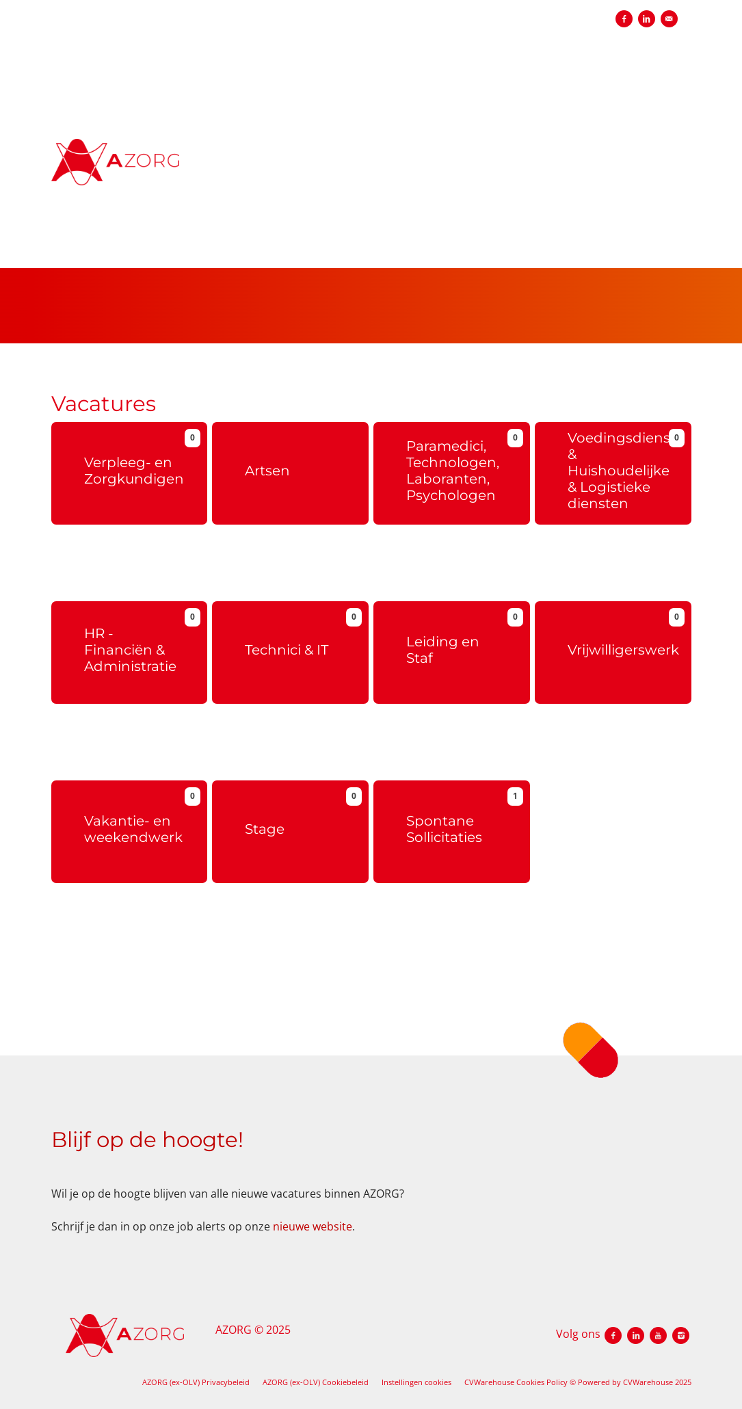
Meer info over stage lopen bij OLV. (280, 955)
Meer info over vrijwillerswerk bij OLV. (610, 761)
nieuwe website (312, 1226)
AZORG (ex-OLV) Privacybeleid (196, 1382)
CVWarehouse (648, 1382)
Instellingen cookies (416, 1382)
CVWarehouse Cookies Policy (516, 1382)
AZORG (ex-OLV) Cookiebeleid (316, 1382)
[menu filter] (371, 0)
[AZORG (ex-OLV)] (179, 172)
